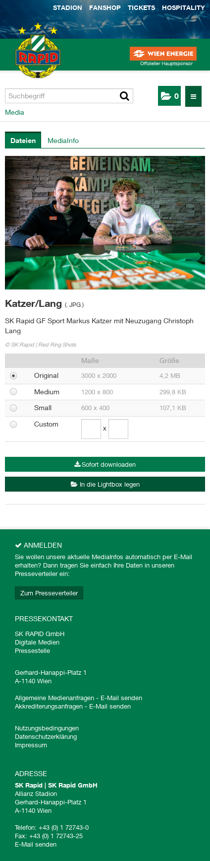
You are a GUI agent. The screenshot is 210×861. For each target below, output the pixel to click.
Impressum (31, 745)
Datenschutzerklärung (46, 736)
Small (43, 407)
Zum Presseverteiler (49, 593)
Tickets (141, 7)
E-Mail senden (121, 698)
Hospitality (183, 7)
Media (14, 112)
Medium (46, 391)
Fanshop (105, 7)
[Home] (25, 59)
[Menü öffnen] (193, 96)
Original (46, 375)
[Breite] (91, 429)
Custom (46, 424)
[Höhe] (118, 429)
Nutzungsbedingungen (47, 728)
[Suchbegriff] (69, 95)
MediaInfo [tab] (63, 140)
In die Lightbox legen (105, 484)
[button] (169, 96)
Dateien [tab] (23, 140)
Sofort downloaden (105, 464)
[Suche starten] (124, 95)
